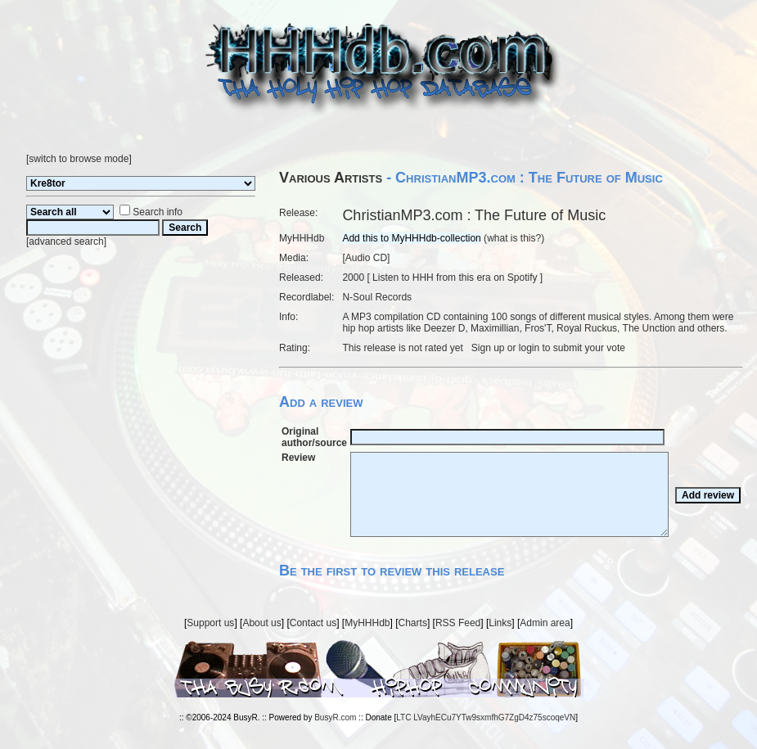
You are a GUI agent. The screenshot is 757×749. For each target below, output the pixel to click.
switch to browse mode (78, 159)
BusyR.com (335, 717)
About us (261, 623)
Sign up (488, 348)
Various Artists (330, 177)
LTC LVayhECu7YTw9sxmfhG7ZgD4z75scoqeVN (485, 717)
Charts (413, 623)
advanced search (66, 241)
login (529, 348)
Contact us (313, 623)
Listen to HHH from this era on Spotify (454, 277)
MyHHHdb (367, 623)
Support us (210, 623)
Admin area (545, 623)
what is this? (514, 238)
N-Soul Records (377, 297)
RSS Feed (457, 623)
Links (500, 623)
